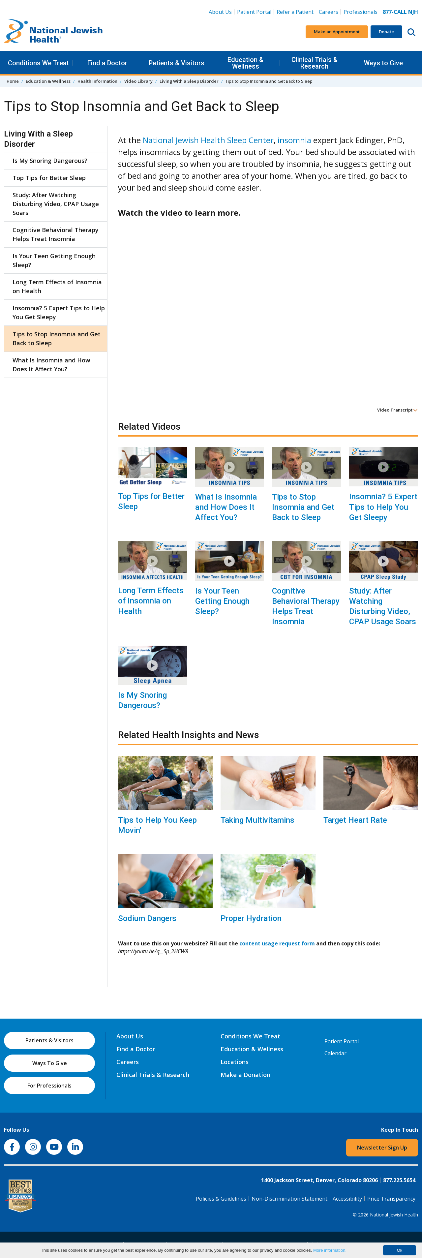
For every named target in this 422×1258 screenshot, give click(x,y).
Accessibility (347, 1198)
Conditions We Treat (38, 63)
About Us (220, 11)
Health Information (97, 81)
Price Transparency (391, 1198)
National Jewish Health (394, 1215)
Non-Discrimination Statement (289, 1198)
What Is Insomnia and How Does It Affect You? (226, 507)
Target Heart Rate (355, 820)
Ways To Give (49, 1063)
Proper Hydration (251, 918)
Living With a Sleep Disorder (189, 81)
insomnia (294, 140)
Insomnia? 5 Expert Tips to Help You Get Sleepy (383, 507)
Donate (386, 32)
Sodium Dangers (147, 918)
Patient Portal (254, 11)
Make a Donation (245, 1075)
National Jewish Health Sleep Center (208, 140)
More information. (330, 1250)
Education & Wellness (245, 63)
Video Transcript (397, 410)
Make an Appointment (337, 32)
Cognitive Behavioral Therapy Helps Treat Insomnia (306, 606)
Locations (235, 1062)
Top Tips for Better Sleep (151, 501)
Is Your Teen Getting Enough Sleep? (222, 601)
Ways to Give (383, 63)
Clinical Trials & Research (314, 63)
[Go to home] (53, 32)
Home (13, 81)
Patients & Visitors (176, 63)
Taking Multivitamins (257, 820)
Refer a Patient (295, 11)
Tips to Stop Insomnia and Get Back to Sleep (303, 507)
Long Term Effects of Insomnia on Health (151, 601)
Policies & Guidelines (221, 1198)
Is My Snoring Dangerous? (142, 700)
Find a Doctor (107, 63)
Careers (328, 11)
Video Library (138, 81)
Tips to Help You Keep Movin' (157, 825)
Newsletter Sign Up (382, 1147)
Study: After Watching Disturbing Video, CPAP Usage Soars (382, 606)
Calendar (335, 1053)
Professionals (360, 11)
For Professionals (49, 1085)
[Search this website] (411, 32)
